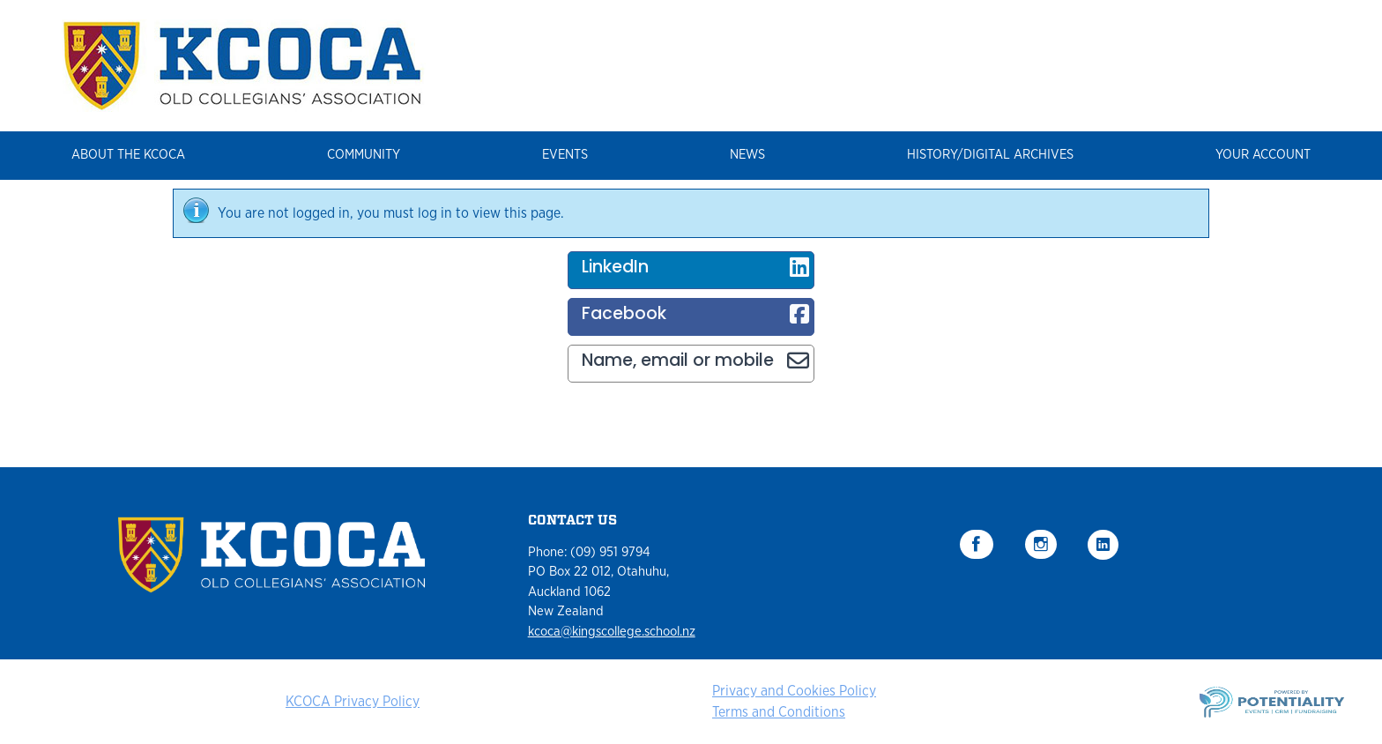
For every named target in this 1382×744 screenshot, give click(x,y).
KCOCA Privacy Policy (353, 702)
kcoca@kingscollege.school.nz (611, 631)
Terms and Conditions (778, 712)
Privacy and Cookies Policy (794, 691)
